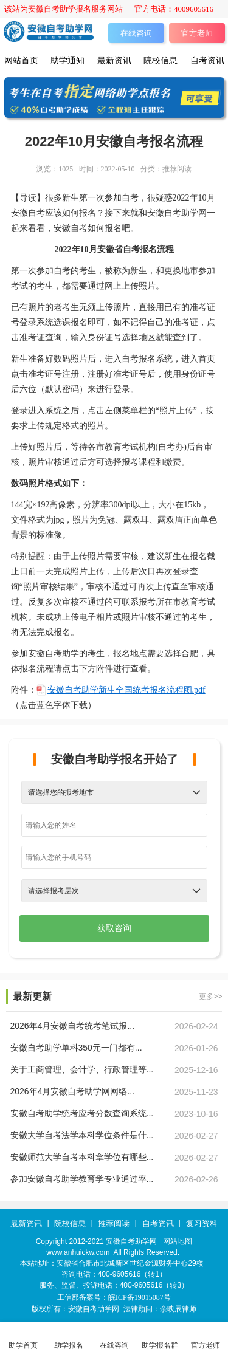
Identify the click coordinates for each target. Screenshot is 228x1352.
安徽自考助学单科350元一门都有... (76, 1047)
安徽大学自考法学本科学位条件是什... (82, 1135)
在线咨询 (136, 33)
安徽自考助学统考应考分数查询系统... (82, 1113)
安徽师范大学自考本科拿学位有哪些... (82, 1157)
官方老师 (197, 33)
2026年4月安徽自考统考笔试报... (72, 1026)
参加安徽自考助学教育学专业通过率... (82, 1179)
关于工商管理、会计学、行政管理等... (82, 1069)
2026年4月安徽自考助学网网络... (72, 1091)
